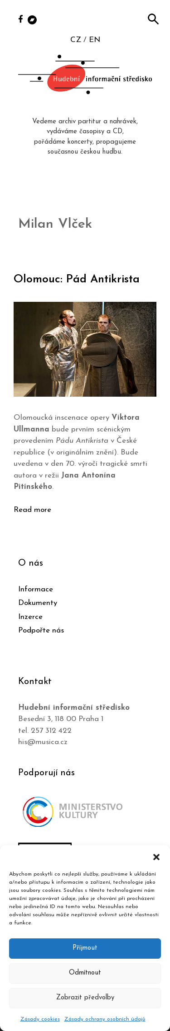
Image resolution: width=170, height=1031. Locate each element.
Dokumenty (37, 603)
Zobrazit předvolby (85, 997)
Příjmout (85, 948)
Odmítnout (85, 973)
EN (94, 40)
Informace (35, 589)
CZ (75, 40)
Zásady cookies (40, 1019)
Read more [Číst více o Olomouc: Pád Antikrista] (32, 510)
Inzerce (30, 617)
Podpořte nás (41, 630)
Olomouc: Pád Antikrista (77, 279)
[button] (156, 856)
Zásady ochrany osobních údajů (105, 1019)
